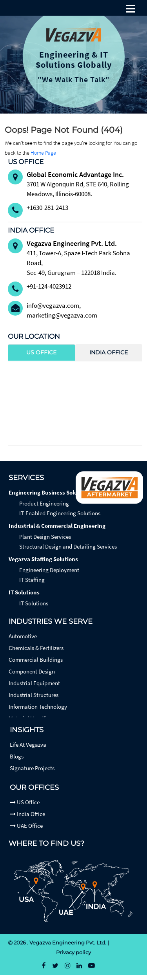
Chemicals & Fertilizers (36, 648)
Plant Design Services (45, 536)
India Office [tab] (108, 352)
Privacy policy (73, 952)
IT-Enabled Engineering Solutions (59, 513)
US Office (25, 802)
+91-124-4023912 (49, 286)
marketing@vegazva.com (62, 315)
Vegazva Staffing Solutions (43, 559)
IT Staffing (32, 579)
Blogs (17, 756)
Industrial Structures (33, 695)
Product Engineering (44, 503)
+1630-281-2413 (47, 207)
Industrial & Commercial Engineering (57, 525)
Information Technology (38, 706)
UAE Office (26, 825)
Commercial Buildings (36, 659)
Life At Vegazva (28, 744)
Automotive (23, 636)
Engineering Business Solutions (50, 492)
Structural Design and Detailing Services (68, 546)
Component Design (32, 671)
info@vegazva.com (53, 305)
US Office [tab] (41, 352)
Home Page (43, 152)
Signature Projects (32, 768)
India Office (27, 814)
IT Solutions (24, 592)
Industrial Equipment (34, 683)
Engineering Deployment (49, 570)
